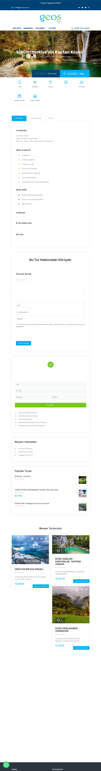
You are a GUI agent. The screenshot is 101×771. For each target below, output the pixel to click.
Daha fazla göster (40, 586)
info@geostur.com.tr (20, 8)
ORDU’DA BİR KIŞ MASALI (29, 569)
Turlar (41, 57)
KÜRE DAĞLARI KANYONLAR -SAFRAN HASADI (68, 561)
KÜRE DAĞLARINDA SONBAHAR (66, 629)
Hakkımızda (28, 28)
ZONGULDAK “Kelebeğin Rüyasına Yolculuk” (32, 503)
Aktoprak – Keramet (22, 476)
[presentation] (32, 334)
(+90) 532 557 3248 (25, 452)
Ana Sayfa (17, 28)
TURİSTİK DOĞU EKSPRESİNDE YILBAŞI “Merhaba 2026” (37, 490)
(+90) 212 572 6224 (25, 449)
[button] (6, 765)
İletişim (52, 28)
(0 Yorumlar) (52, 74)
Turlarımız (41, 28)
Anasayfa (33, 57)
